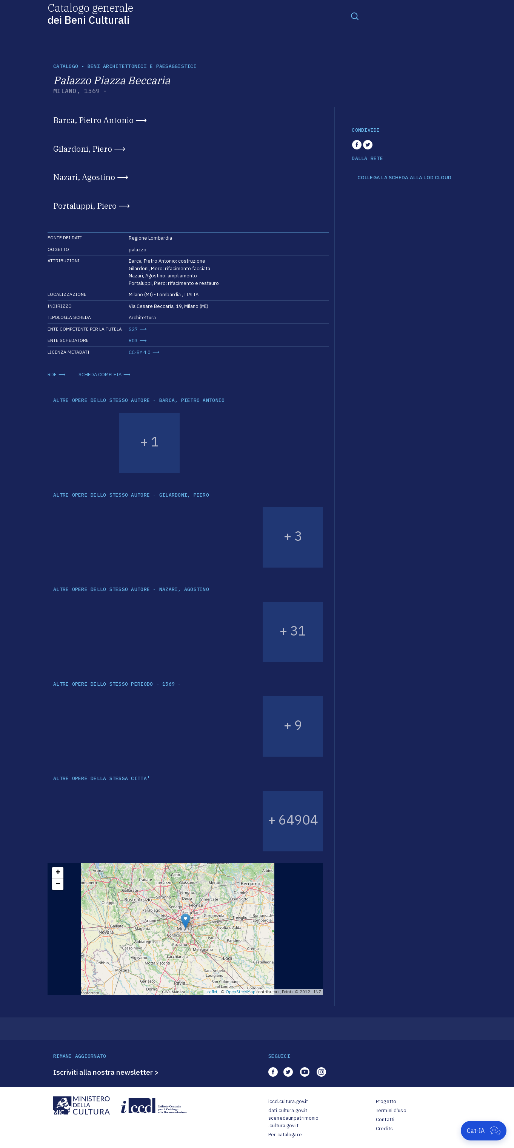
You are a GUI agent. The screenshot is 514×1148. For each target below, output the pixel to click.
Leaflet (211, 991)
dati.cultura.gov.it (287, 1110)
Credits (384, 1128)
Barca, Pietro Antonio (93, 120)
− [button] (57, 884)
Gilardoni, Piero (82, 148)
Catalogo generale (90, 13)
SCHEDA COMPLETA (100, 374)
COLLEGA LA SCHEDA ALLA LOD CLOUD (404, 178)
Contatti (385, 1119)
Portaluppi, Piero (85, 205)
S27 (133, 329)
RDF (52, 374)
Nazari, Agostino (84, 177)
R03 (133, 340)
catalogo (65, 66)
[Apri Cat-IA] (483, 1130)
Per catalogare (285, 1134)
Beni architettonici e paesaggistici (142, 66)
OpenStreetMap (240, 991)
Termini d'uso (391, 1110)
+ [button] (57, 873)
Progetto (386, 1101)
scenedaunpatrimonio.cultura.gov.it (293, 1122)
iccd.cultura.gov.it (288, 1101)
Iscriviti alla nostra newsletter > (106, 1072)
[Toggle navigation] (355, 15)
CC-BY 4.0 (140, 352)
